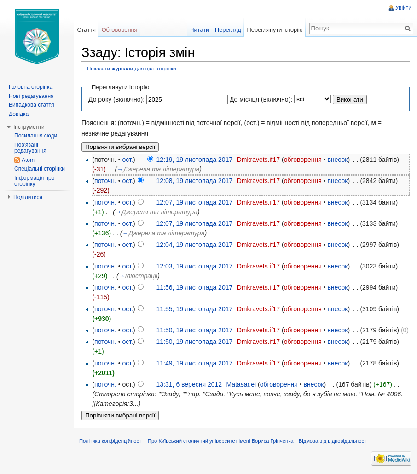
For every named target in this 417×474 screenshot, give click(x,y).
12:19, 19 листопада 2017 (194, 159)
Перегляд (228, 29)
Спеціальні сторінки (39, 169)
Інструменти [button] (29, 127)
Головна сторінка (30, 87)
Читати (199, 29)
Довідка (19, 114)
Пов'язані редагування (30, 148)
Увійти (403, 8)
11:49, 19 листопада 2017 (194, 363)
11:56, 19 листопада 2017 (194, 287)
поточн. (105, 180)
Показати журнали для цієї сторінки (131, 68)
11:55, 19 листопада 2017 (194, 309)
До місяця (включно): (261, 99)
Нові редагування (31, 96)
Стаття (86, 29)
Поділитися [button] (27, 197)
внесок (337, 159)
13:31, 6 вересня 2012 (189, 384)
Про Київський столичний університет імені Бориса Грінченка (221, 441)
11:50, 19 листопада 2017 (194, 330)
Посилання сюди (35, 135)
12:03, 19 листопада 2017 (194, 266)
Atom (28, 160)
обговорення (303, 159)
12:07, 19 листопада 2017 (194, 202)
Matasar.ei (241, 384)
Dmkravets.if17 (258, 159)
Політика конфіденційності (111, 441)
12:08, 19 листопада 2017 (194, 180)
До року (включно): (116, 99)
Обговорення (120, 29)
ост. (127, 159)
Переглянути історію (275, 29)
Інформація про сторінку (34, 181)
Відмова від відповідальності (333, 441)
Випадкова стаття (31, 105)
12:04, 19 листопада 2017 (194, 244)
